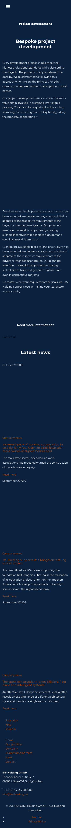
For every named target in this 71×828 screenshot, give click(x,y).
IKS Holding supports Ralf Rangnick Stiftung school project (34, 561)
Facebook (12, 720)
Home (10, 740)
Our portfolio (14, 744)
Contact (11, 761)
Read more (9, 474)
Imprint (37, 817)
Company (12, 748)
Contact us (9, 337)
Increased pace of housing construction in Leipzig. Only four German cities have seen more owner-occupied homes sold (33, 448)
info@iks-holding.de (15, 794)
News (9, 757)
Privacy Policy (37, 821)
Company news (12, 437)
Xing (8, 724)
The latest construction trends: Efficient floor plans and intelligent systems (34, 683)
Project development (19, 753)
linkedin (11, 729)
